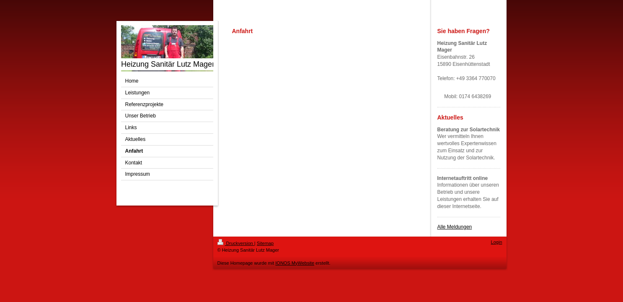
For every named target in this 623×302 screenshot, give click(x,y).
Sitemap (265, 243)
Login (496, 242)
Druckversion (235, 243)
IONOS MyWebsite (294, 263)
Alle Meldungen (454, 227)
